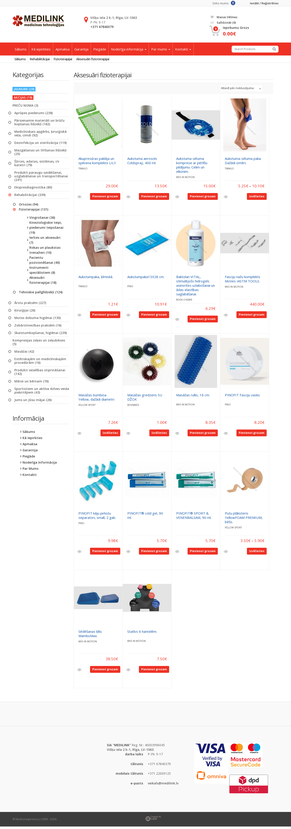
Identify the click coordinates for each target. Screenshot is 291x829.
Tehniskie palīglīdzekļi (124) (41, 294)
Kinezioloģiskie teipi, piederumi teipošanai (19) (46, 230)
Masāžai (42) (24, 354)
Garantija (81, 49)
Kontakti (183, 49)
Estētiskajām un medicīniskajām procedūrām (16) (40, 363)
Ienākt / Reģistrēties (264, 3)
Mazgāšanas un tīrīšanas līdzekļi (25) (40, 154)
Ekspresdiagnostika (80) (33, 189)
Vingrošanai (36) (42, 220)
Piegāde (99, 49)
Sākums (21, 49)
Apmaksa (62, 49)
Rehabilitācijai (46, 60)
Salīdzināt (223, 22)
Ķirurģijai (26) (24, 312)
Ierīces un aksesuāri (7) (44, 242)
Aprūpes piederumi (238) (33, 115)
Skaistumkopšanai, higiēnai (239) (40, 335)
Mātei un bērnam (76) (31, 383)
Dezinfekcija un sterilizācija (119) (40, 145)
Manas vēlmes (224, 17)
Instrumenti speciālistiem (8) (42, 272)
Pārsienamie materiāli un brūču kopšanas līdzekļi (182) (39, 124)
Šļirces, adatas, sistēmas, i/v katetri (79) (36, 165)
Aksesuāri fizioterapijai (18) (42, 282)
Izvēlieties (256, 199)
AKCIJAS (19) (23, 100)
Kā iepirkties (41, 49)
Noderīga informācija (128, 49)
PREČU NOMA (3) (25, 108)
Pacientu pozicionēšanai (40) (44, 262)
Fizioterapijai (74, 60)
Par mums (160, 49)
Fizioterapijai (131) (33, 211)
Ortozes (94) (28, 206)
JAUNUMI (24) (24, 91)
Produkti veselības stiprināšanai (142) (39, 374)
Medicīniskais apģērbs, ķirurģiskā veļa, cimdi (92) (40, 135)
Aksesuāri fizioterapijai (107, 60)
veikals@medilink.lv (163, 786)
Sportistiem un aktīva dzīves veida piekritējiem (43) (41, 393)
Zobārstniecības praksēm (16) (37, 327)
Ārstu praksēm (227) (30, 305)
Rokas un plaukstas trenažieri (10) (44, 252)
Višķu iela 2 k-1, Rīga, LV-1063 (113, 17)
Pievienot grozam (105, 199)
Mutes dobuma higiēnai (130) (37, 320)
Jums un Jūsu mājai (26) (33, 402)
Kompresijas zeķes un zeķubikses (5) (39, 344)
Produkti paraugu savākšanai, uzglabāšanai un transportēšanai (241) (41, 178)
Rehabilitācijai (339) (29, 197)
